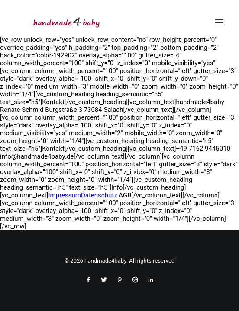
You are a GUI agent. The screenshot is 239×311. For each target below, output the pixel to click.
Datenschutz (99, 195)
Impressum (64, 195)
